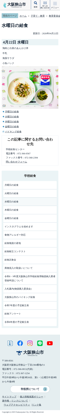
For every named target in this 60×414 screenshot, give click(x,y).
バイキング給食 (13, 131)
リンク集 (36, 404)
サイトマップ (9, 396)
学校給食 (30, 175)
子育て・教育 (38, 16)
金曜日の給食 (12, 126)
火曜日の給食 (12, 116)
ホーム (23, 16)
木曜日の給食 (12, 121)
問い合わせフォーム (16, 161)
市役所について (30, 389)
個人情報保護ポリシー (31, 396)
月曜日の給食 (12, 111)
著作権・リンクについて (15, 400)
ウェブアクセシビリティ (17, 404)
